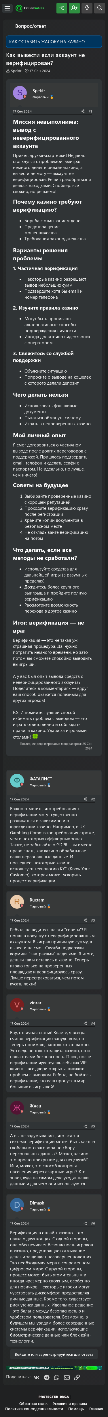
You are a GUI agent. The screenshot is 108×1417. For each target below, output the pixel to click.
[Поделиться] (83, 111)
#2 (93, 799)
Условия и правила (70, 1403)
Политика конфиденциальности (34, 1408)
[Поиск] (99, 8)
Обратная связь (33, 1403)
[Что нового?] (87, 8)
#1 (90, 111)
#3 (93, 920)
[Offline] (25, 97)
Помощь (76, 1408)
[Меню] (7, 8)
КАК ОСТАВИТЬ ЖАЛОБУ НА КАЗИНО (47, 41)
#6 (93, 1223)
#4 (93, 1023)
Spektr (16, 70)
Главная (96, 1408)
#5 (93, 1126)
